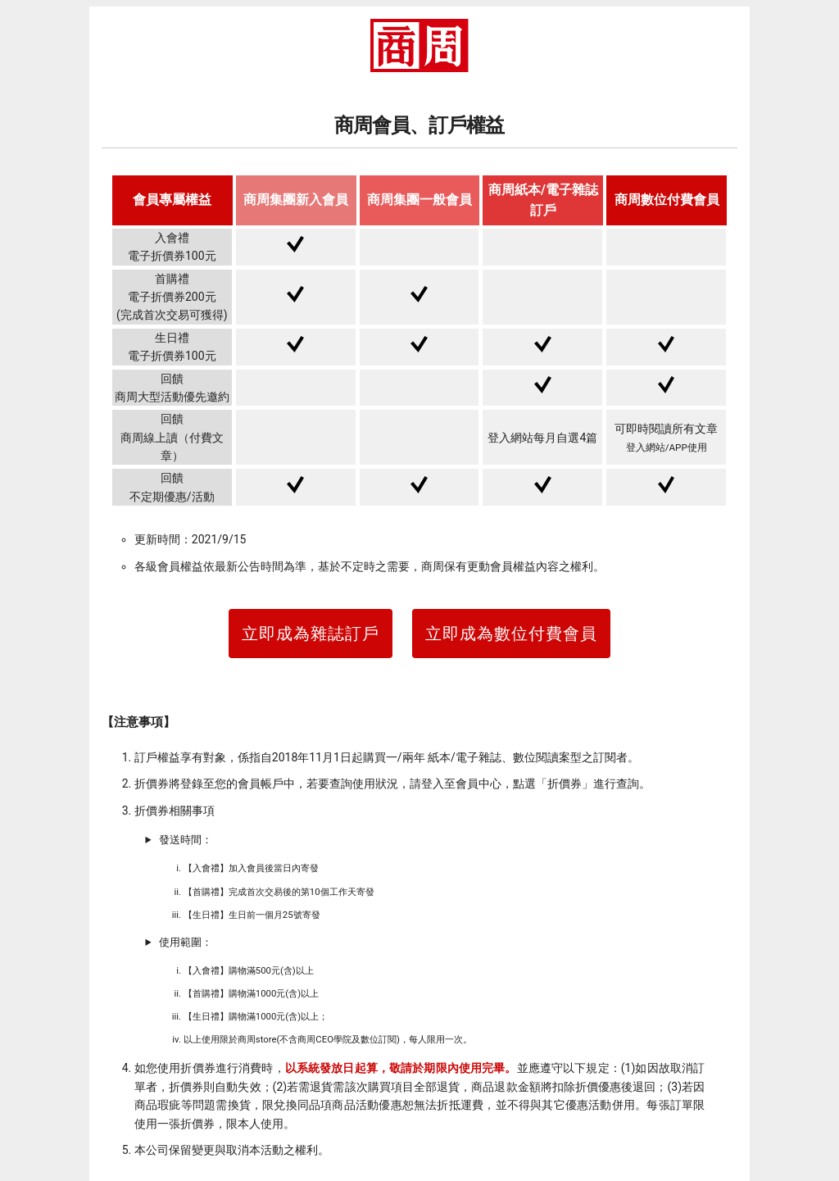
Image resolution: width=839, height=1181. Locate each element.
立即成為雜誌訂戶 (310, 633)
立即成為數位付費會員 (511, 633)
